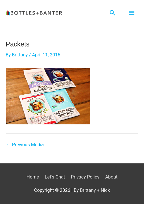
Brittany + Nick (95, 190)
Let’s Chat (55, 177)
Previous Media (25, 145)
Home (33, 177)
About (111, 177)
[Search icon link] (112, 13)
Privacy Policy (85, 177)
